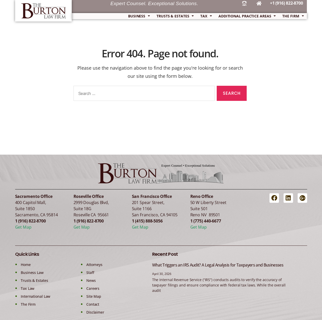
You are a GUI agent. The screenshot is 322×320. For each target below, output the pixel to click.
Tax (206, 16)
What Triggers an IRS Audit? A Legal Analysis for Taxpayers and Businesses (217, 265)
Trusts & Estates (175, 16)
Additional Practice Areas (247, 16)
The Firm (293, 16)
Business (139, 16)
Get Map (23, 227)
